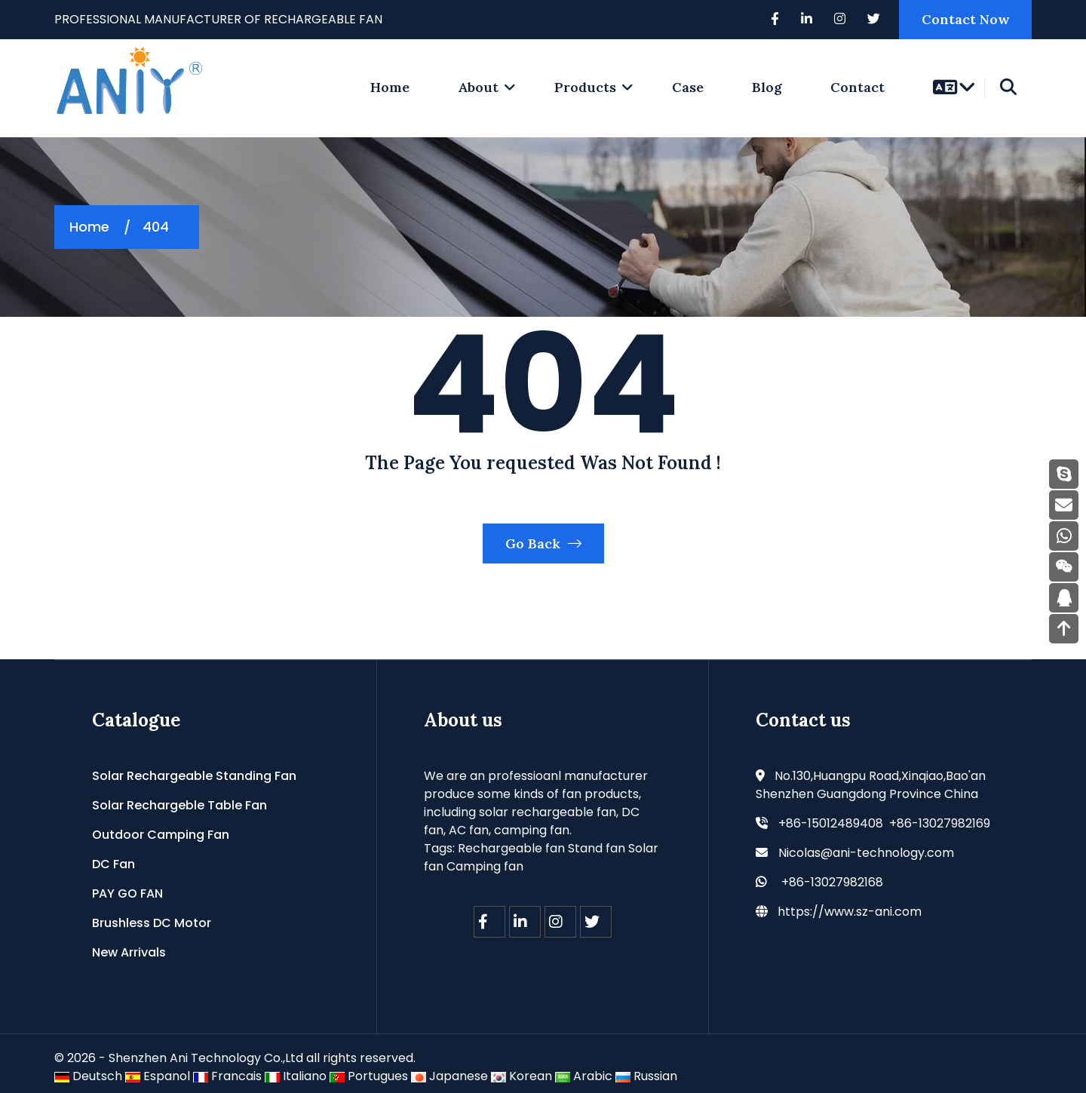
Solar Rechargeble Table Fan (179, 805)
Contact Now (965, 19)
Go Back (543, 543)
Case (688, 87)
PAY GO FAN (127, 893)
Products (585, 87)
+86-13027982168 (832, 882)
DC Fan (113, 864)
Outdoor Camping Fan (160, 834)
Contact (857, 87)
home (390, 87)
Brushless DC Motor (151, 923)
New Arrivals (129, 952)
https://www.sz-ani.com (850, 911)
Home (89, 226)
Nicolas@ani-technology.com (866, 852)
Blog (767, 87)
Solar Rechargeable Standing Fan (194, 775)
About (478, 87)
